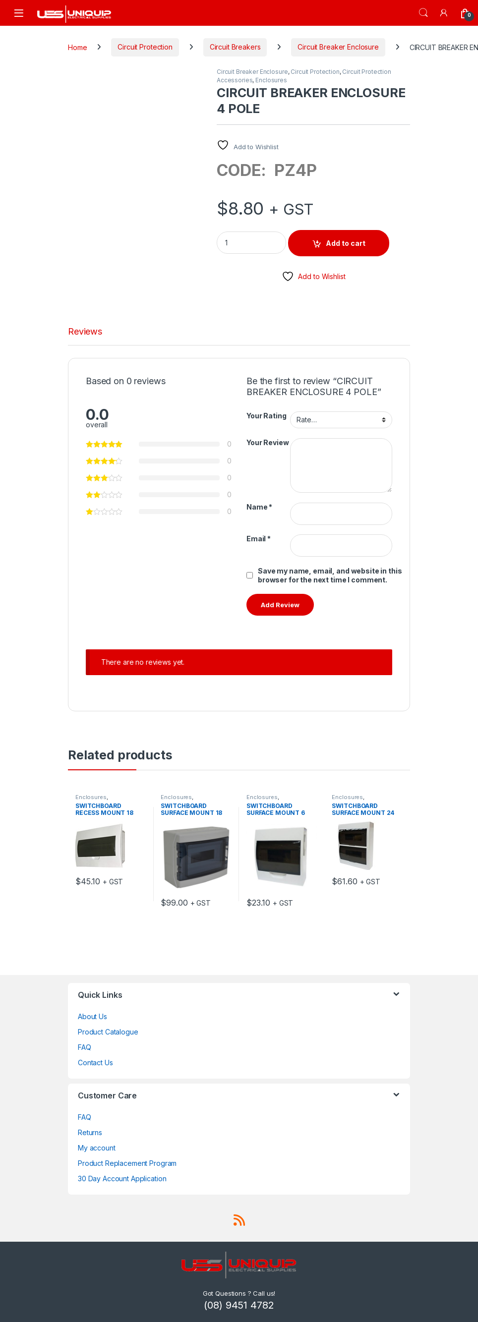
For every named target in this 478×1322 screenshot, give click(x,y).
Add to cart (345, 243)
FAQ (84, 1047)
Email (258, 538)
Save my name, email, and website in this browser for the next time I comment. (330, 575)
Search (423, 12)
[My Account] (444, 12)
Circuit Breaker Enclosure (338, 47)
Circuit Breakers (235, 47)
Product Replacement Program (127, 1163)
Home (77, 47)
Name (259, 507)
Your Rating (266, 415)
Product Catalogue (108, 1032)
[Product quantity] (251, 242)
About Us (92, 1016)
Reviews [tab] (85, 332)
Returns (90, 1132)
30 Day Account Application (122, 1178)
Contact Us (95, 1062)
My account (97, 1148)
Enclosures (271, 80)
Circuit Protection (145, 47)
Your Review (267, 442)
